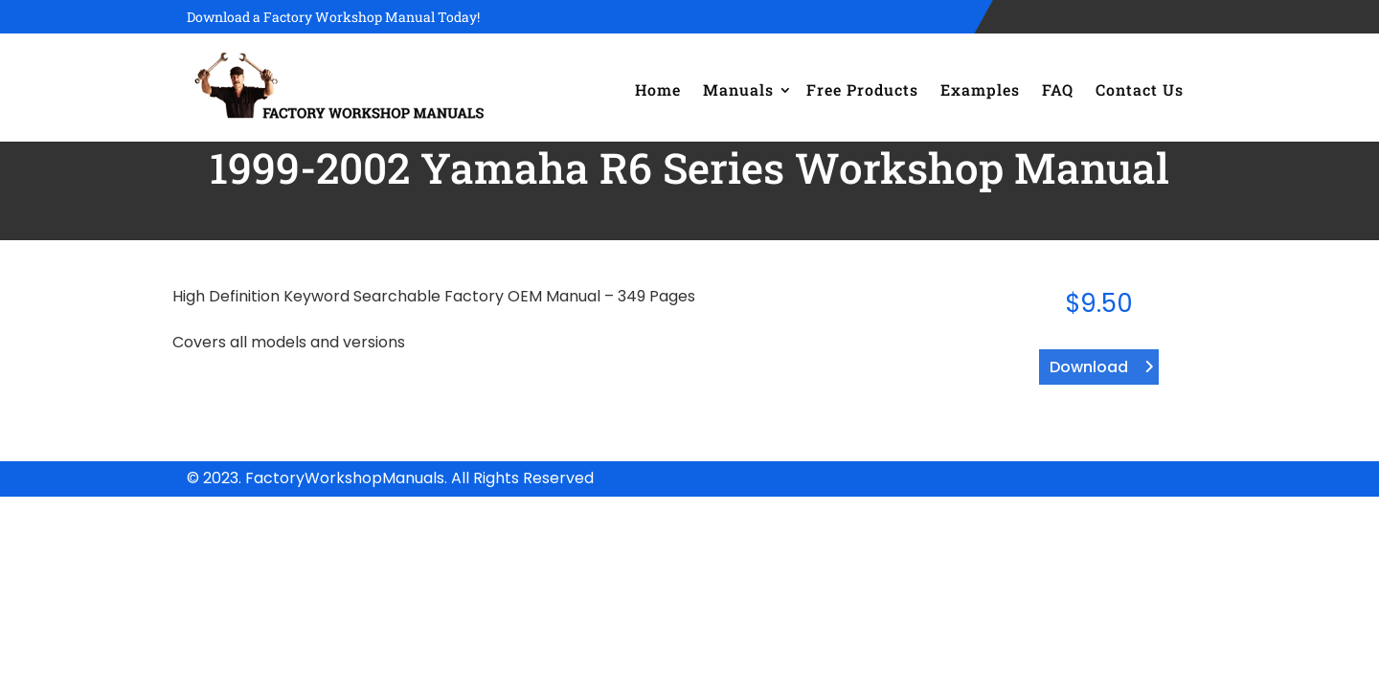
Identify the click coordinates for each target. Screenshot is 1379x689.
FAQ (1058, 89)
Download (1089, 367)
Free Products (862, 89)
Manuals (738, 89)
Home (658, 89)
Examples (980, 89)
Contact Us (1140, 89)
